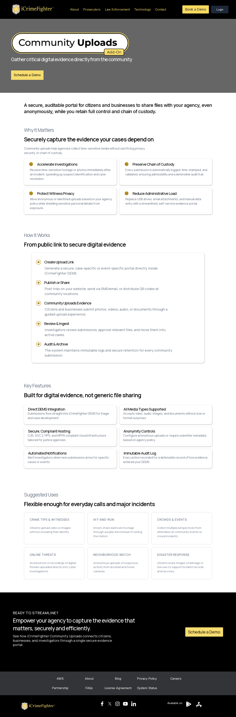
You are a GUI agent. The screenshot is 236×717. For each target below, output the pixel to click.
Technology (142, 9)
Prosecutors (91, 9)
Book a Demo (195, 9)
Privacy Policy (147, 680)
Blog (118, 680)
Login (219, 9)
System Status (147, 688)
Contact (160, 9)
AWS (60, 680)
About (74, 9)
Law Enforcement (117, 9)
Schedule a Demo (27, 75)
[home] (32, 9)
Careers (175, 680)
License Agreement (118, 689)
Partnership (60, 689)
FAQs (89, 689)
